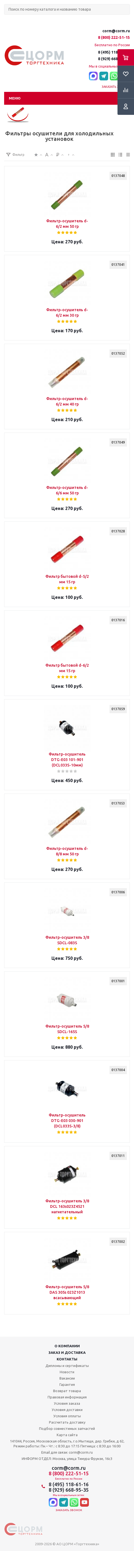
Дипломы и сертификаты (67, 1366)
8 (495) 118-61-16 (114, 52)
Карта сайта (67, 1435)
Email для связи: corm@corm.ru (67, 1452)
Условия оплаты (67, 1416)
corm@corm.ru (116, 31)
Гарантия (67, 1384)
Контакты (67, 1359)
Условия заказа (67, 1403)
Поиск (7, 19)
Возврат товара (67, 1391)
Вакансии (67, 1378)
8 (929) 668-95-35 (114, 59)
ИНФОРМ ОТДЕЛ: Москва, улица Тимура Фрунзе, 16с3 (67, 1458)
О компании (67, 1346)
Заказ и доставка (67, 1352)
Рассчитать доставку (67, 1422)
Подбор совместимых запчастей (67, 1428)
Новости (67, 1372)
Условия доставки (67, 1410)
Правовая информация (67, 1397)
